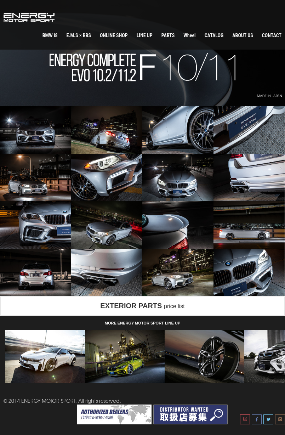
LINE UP (145, 35)
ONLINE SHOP (114, 35)
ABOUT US (242, 35)
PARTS (168, 35)
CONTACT (271, 35)
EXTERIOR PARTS (142, 306)
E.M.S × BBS (78, 35)
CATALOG (214, 35)
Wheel (189, 35)
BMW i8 (50, 35)
